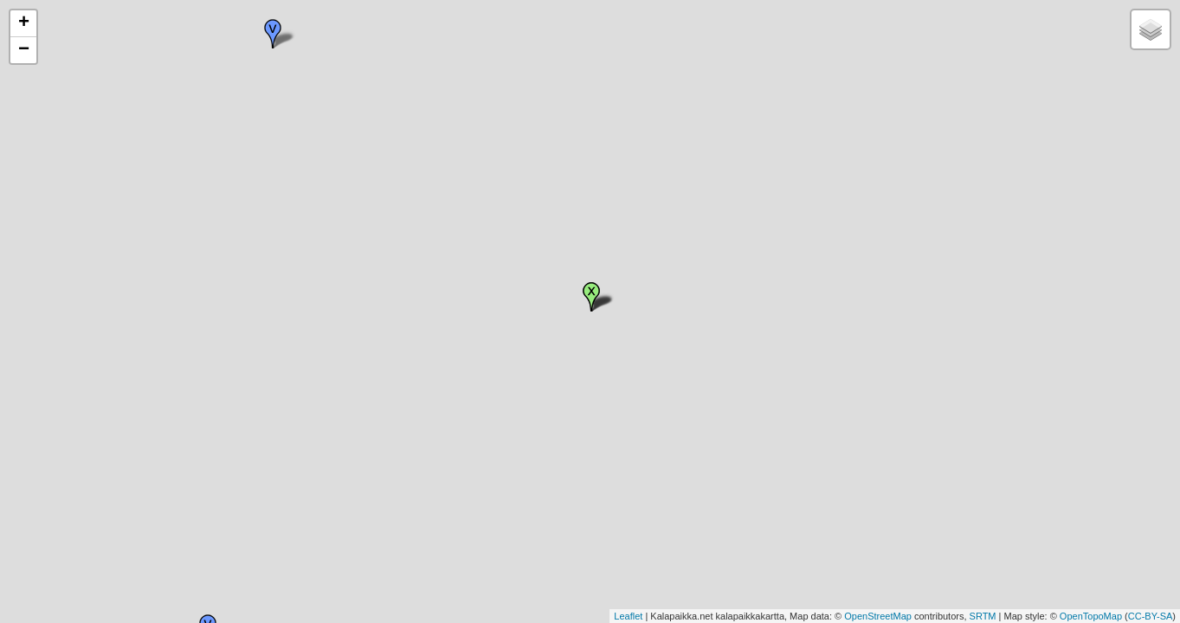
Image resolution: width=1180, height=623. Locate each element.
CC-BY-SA (1150, 616)
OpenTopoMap (1091, 616)
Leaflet (628, 616)
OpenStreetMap (878, 616)
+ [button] (23, 23)
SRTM (983, 616)
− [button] (23, 50)
